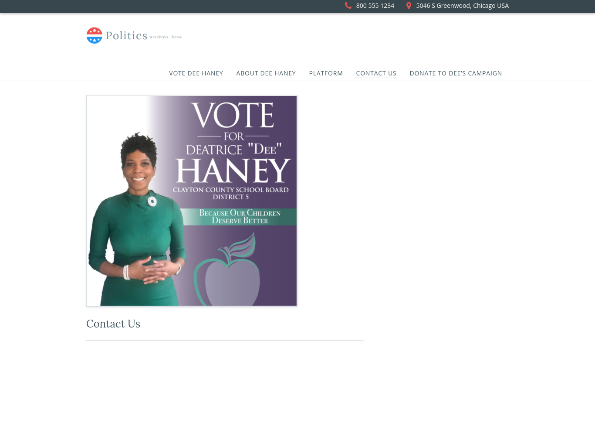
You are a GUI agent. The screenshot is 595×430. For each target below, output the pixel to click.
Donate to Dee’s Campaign (455, 73)
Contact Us (376, 73)
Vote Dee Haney (196, 73)
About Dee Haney (266, 73)
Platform (326, 73)
